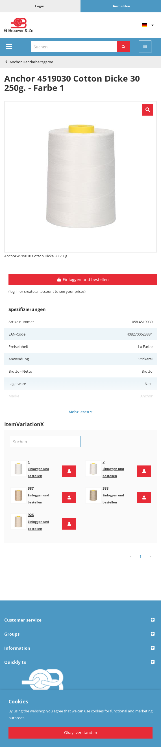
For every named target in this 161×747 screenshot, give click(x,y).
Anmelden (121, 6)
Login (39, 6)
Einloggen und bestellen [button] (82, 279)
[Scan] (145, 46)
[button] (69, 471)
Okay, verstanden (80, 732)
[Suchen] (123, 46)
